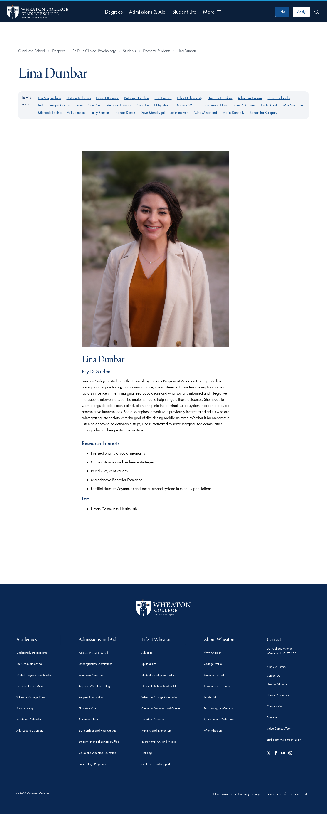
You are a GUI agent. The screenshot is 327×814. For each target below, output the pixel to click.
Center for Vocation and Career (160, 708)
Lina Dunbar (187, 50)
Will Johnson (76, 112)
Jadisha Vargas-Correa (54, 105)
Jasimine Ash (179, 112)
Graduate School (31, 50)
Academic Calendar (28, 719)
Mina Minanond (205, 112)
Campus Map (275, 706)
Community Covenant (217, 686)
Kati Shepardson (49, 98)
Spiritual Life (148, 664)
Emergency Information (281, 794)
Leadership (210, 697)
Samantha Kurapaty (263, 112)
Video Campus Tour (279, 728)
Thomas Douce (124, 112)
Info (282, 12)
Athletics (146, 653)
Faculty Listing (24, 708)
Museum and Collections (219, 719)
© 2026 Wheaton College (32, 793)
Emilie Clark (269, 105)
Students (129, 50)
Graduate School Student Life (159, 686)
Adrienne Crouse (250, 98)
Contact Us (273, 676)
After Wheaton (213, 730)
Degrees (114, 12)
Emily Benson (99, 112)
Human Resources (278, 695)
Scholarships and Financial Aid (97, 730)
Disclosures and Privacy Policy (236, 794)
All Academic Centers (29, 730)
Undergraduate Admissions (95, 664)
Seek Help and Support (155, 764)
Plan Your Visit (87, 708)
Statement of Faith (214, 675)
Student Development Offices (159, 675)
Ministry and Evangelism (156, 730)
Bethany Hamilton (136, 98)
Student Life (184, 12)
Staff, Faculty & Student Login (284, 740)
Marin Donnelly (233, 112)
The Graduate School (29, 664)
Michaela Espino (50, 112)
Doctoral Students (156, 50)
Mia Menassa (293, 105)
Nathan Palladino (78, 98)
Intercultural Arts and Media (158, 742)
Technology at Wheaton (218, 708)
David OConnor (107, 98)
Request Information (91, 697)
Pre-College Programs (92, 764)
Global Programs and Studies (34, 675)
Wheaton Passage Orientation (159, 697)
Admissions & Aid (147, 12)
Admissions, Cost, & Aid (93, 653)
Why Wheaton (213, 653)
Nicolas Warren (188, 105)
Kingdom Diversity (152, 719)
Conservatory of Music (30, 686)
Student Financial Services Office (99, 742)
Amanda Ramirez (119, 105)
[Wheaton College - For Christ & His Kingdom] (163, 607)
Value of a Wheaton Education (97, 753)
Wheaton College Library (31, 697)
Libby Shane (162, 105)
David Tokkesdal (278, 98)
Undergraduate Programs (31, 653)
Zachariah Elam (216, 105)
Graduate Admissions (92, 675)
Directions (273, 717)
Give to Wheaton (277, 684)
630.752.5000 (276, 667)
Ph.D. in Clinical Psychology (94, 50)
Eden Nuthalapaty (189, 98)
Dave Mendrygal (153, 112)
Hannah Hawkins (220, 98)
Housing (146, 753)
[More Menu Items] (212, 12)
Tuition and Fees (88, 719)
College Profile (213, 664)
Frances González (89, 105)
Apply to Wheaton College (95, 686)
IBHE (307, 794)
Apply (301, 12)
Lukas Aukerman (244, 105)
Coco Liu (143, 105)
